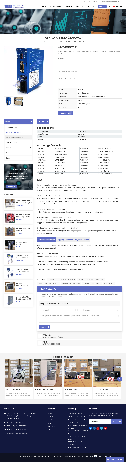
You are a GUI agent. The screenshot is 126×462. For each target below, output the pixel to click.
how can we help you (17, 169)
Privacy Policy (88, 456)
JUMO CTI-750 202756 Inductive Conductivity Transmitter (22, 257)
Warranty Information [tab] (46, 240)
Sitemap (73, 456)
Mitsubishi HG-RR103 (13, 390)
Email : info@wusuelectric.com (17, 426)
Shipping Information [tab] (65, 240)
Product (68, 6)
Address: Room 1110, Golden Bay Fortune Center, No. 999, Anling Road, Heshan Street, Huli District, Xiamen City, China (22, 416)
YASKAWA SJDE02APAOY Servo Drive (91, 280)
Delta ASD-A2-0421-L (72, 390)
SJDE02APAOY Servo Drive (71, 283)
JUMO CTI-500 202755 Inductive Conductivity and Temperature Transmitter (22, 271)
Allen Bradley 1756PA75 (76, 414)
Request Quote (102, 6)
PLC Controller (11, 127)
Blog (49, 429)
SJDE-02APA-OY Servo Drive (48, 283)
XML (82, 456)
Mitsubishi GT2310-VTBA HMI (77, 447)
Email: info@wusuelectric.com (110, 2)
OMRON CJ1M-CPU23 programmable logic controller (22, 243)
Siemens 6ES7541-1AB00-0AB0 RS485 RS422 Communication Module (23, 298)
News (49, 423)
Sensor (8, 153)
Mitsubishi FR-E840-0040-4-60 (24, 229)
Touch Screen (11, 142)
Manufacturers (55, 6)
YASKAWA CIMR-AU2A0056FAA (46, 390)
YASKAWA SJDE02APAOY (92, 283)
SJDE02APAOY (109, 283)
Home (44, 6)
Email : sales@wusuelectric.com (17, 429)
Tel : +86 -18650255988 (15, 422)
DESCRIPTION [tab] (43, 122)
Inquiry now (64, 113)
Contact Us (90, 6)
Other (8, 158)
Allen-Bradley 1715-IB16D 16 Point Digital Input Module (24, 202)
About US (79, 6)
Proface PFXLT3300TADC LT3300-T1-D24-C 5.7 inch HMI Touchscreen (23, 284)
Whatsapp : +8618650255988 (17, 433)
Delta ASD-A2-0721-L (102, 390)
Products (51, 417)
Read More (20, 206)
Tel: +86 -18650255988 (90, 2)
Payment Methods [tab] (82, 240)
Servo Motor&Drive (56, 42)
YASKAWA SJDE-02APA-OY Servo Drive (62, 280)
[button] (119, 379)
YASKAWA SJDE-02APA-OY (57, 304)
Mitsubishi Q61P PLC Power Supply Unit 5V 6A (23, 216)
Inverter (9, 147)
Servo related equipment (15, 137)
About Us (51, 420)
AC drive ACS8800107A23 (76, 417)
